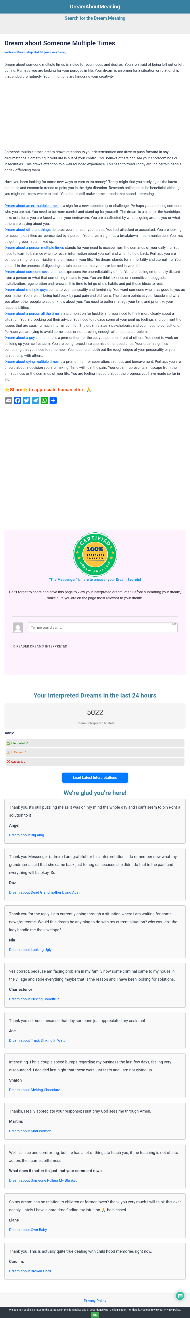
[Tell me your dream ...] (103, 627)
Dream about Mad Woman (30, 1131)
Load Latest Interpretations (95, 777)
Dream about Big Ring (26, 835)
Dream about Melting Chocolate (34, 1090)
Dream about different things (27, 230)
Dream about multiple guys (26, 290)
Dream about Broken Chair (30, 1271)
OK (95, 1314)
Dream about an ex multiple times (31, 206)
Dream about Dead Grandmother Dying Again (45, 892)
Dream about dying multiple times (31, 361)
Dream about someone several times (33, 272)
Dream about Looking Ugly (30, 950)
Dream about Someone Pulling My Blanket (43, 1180)
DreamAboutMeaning (95, 7)
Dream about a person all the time (31, 313)
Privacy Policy (95, 1301)
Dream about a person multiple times (34, 247)
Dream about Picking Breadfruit (34, 999)
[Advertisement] (95, 116)
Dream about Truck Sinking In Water (38, 1040)
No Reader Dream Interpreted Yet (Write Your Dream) (35, 52)
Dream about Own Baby (28, 1230)
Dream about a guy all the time (29, 338)
